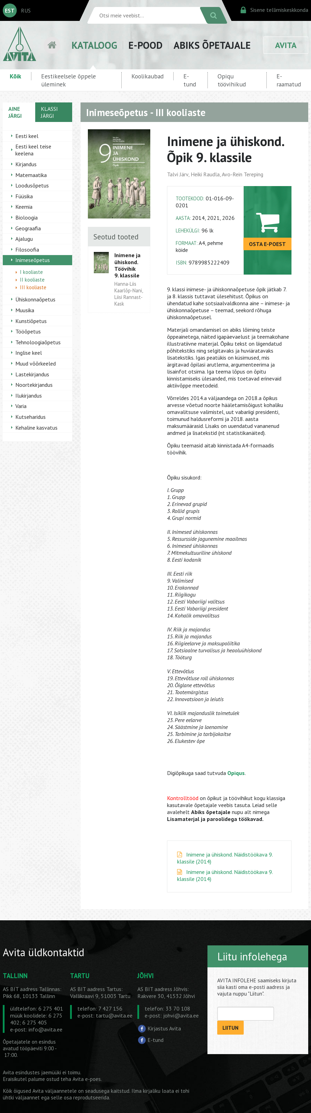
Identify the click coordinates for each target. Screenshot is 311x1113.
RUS (26, 10)
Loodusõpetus (32, 185)
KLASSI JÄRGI (49, 112)
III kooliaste (33, 287)
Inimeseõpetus (32, 259)
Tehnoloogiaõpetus (38, 342)
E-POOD (145, 45)
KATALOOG (94, 45)
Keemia (23, 206)
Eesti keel (26, 135)
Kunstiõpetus (31, 320)
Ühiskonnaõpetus (35, 299)
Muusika (24, 310)
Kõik (15, 76)
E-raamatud (288, 80)
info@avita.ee (45, 1029)
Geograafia (28, 228)
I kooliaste (31, 272)
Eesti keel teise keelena (33, 150)
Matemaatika (31, 174)
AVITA (286, 45)
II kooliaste (32, 279)
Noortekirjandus (34, 384)
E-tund (189, 80)
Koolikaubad (147, 76)
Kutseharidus (30, 416)
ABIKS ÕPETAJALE (212, 45)
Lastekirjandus (32, 374)
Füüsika (24, 196)
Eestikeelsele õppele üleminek (68, 80)
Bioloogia (26, 217)
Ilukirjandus (28, 395)
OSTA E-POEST (267, 243)
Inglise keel (28, 352)
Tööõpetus (28, 331)
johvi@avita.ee (181, 1015)
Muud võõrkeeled (35, 363)
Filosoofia (27, 249)
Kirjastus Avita (164, 1028)
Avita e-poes (87, 1079)
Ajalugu (24, 238)
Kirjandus (26, 164)
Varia (20, 405)
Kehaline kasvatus (36, 427)
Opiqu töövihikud (232, 80)
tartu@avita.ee (114, 1015)
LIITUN (230, 1027)
